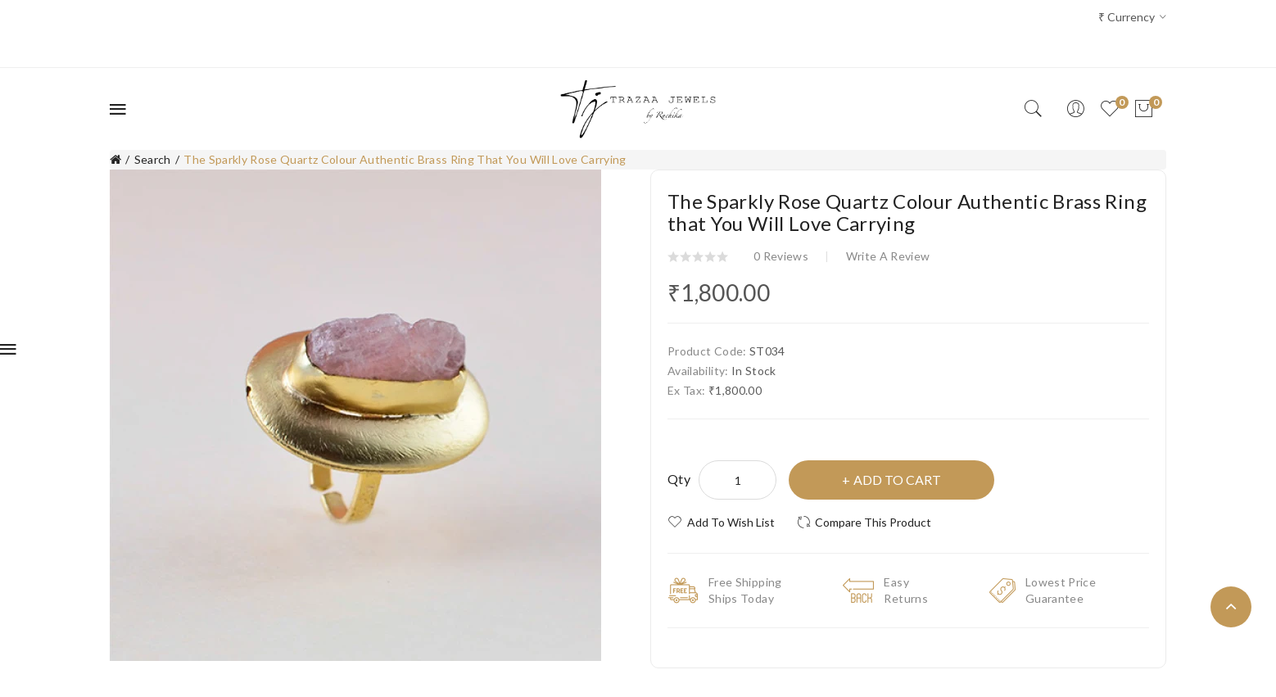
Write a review (888, 256)
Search (152, 159)
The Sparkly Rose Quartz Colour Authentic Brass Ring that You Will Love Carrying (405, 159)
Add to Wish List (731, 522)
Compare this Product (873, 522)
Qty (678, 479)
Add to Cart (897, 479)
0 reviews (780, 256)
